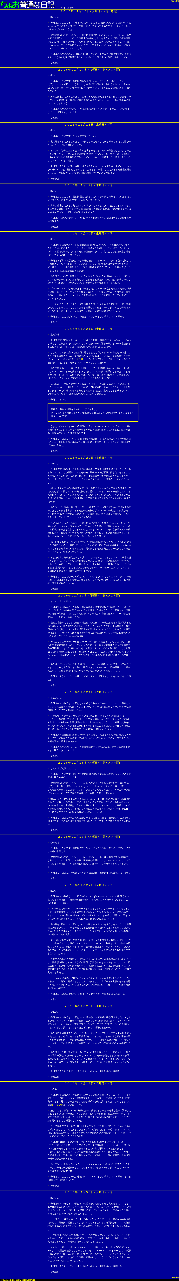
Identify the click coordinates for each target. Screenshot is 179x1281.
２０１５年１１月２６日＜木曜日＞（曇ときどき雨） (89, 836)
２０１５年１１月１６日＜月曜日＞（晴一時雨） (89, 11)
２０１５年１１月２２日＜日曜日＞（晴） (89, 457)
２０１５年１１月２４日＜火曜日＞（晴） (89, 692)
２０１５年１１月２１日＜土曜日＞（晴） (89, 328)
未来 (177, 1)
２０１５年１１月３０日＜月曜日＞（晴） (89, 1192)
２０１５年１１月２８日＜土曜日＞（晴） (89, 1006)
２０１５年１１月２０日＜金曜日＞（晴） (89, 233)
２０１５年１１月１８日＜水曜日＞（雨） (89, 124)
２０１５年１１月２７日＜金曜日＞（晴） (89, 885)
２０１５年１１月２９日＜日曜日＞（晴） (89, 1083)
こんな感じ (80, 359)
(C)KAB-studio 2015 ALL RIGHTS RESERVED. (18, 1280)
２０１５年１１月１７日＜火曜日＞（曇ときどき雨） (89, 69)
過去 (173, 1)
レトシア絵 (57, 1105)
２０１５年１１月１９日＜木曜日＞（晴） (89, 185)
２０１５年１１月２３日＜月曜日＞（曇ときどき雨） (89, 595)
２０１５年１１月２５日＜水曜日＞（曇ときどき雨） (89, 762)
